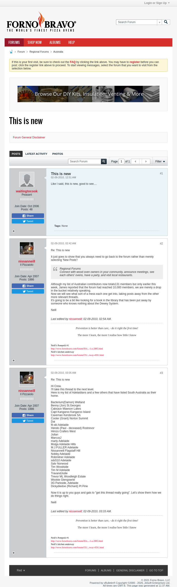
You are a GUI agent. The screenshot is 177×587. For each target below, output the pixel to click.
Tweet (28, 221)
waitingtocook (27, 191)
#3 (161, 373)
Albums (55, 42)
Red (21, 570)
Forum (21, 51)
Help (71, 42)
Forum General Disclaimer (29, 137)
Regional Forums (39, 51)
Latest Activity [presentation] (36, 153)
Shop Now (35, 42)
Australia (58, 51)
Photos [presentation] (57, 153)
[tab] (16, 154)
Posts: (25, 209)
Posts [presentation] (16, 153)
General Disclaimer (130, 570)
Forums (14, 42)
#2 (161, 243)
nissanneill (26, 261)
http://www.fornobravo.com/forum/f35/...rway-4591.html (77, 355)
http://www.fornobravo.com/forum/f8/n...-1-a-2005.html (77, 348)
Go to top (156, 570)
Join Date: (21, 206)
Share (28, 216)
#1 (161, 173)
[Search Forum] (139, 22)
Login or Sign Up (157, 3)
